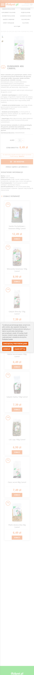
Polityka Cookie (7, 339)
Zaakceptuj (19, 349)
